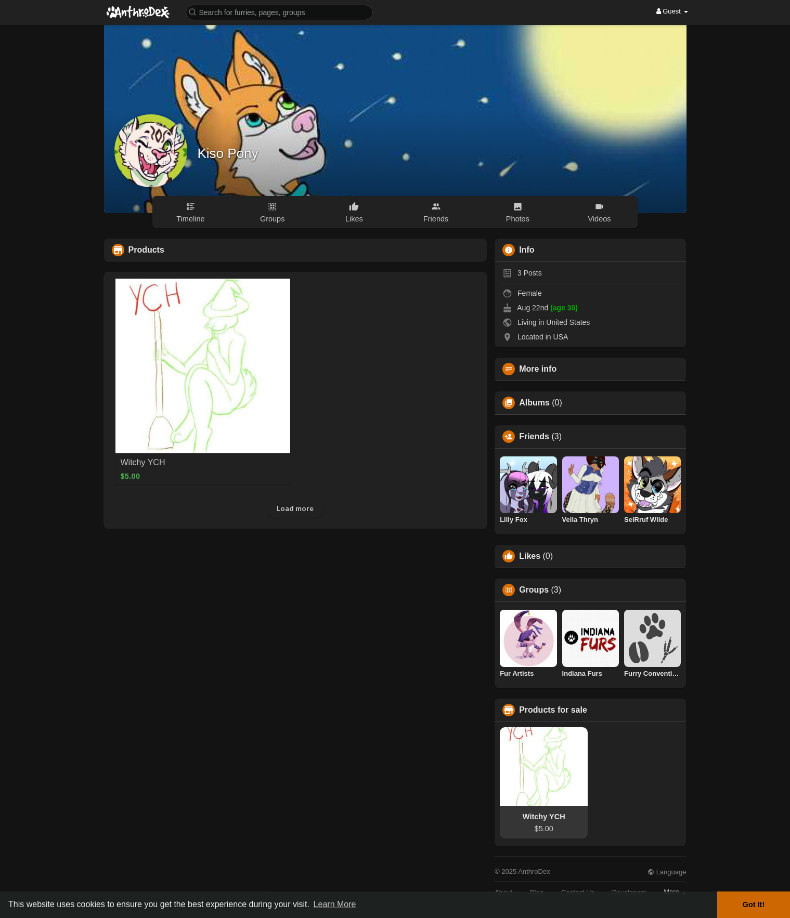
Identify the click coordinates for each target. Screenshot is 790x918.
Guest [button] (672, 11)
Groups (534, 590)
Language (666, 872)
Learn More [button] (335, 904)
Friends (534, 436)
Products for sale (553, 710)
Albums (534, 403)
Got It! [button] (754, 904)
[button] (279, 11)
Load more (295, 508)
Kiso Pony (228, 153)
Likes (529, 556)
